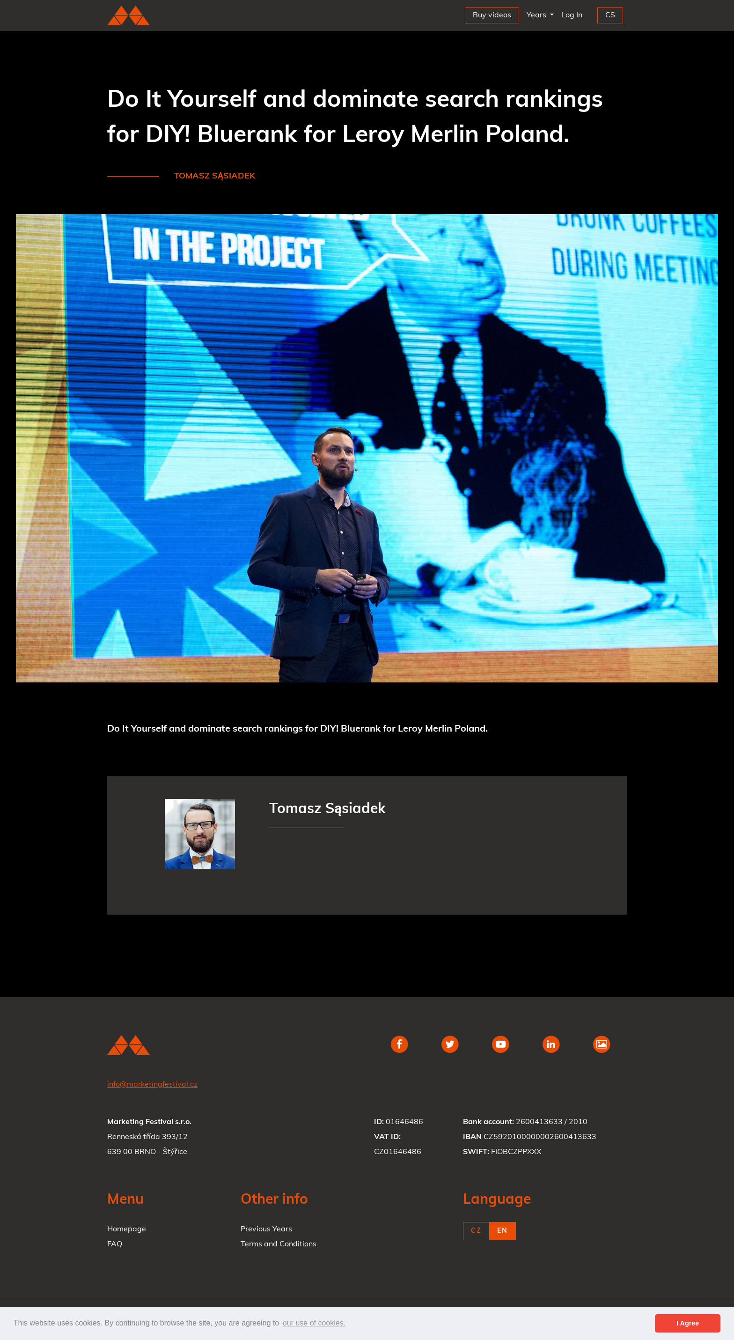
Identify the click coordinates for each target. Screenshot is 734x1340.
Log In (573, 13)
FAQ (114, 1244)
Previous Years (266, 1229)
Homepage (126, 1229)
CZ (476, 1231)
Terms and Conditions (278, 1244)
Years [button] (537, 15)
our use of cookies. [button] (314, 1323)
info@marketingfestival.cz (152, 1084)
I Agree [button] (687, 1323)
